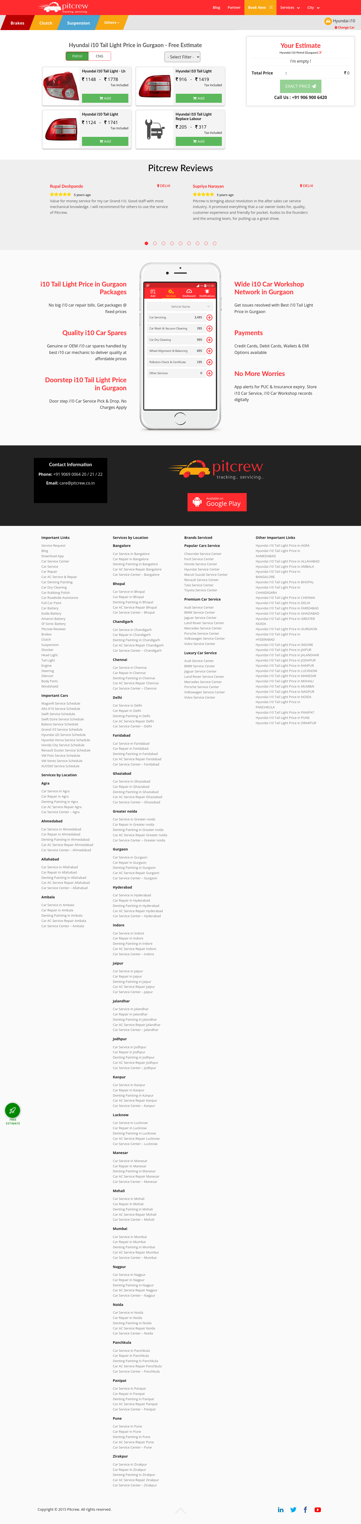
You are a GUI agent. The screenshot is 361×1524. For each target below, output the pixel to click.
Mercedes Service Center (203, 628)
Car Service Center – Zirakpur (135, 1485)
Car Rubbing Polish (55, 592)
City (313, 7)
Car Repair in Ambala (57, 910)
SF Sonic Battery (53, 623)
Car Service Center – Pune (132, 1447)
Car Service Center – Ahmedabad (66, 850)
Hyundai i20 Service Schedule (63, 734)
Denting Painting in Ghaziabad (136, 792)
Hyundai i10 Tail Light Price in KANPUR (285, 665)
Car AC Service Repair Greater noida (140, 835)
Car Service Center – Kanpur (134, 1105)
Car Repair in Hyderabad (131, 900)
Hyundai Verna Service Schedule (65, 740)
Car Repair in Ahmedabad (60, 834)
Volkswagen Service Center (204, 638)
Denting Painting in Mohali (133, 1209)
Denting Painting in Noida (132, 1323)
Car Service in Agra (55, 791)
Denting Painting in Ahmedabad (65, 839)
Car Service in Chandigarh (132, 629)
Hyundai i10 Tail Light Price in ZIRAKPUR (286, 723)
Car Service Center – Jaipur (133, 992)
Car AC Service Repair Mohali (134, 1214)
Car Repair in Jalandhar (130, 1014)
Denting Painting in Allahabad (63, 877)
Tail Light (48, 660)
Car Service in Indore (128, 933)
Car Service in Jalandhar (131, 1009)
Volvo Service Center (199, 643)
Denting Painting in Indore (132, 943)
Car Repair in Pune (127, 1431)
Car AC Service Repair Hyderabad (138, 911)
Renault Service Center (201, 580)
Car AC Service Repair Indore (134, 948)
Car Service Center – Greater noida (139, 840)
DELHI (165, 185)
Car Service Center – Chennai (134, 688)
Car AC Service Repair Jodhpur (135, 1062)
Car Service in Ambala (57, 905)
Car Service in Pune (127, 1426)
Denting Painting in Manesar (134, 1171)
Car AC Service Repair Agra (61, 807)
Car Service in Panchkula (131, 1350)
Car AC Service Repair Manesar (136, 1176)
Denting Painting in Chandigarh (136, 640)
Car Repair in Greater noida (133, 824)
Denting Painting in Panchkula (135, 1361)
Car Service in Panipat (129, 1388)
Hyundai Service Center (202, 569)
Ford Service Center (199, 559)
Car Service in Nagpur (129, 1274)
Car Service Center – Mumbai (135, 1257)
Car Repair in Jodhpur (129, 1052)
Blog (216, 7)
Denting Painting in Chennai (134, 678)
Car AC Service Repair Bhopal (135, 607)
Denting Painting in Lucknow (134, 1133)
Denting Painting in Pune (131, 1437)
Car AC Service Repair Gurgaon (136, 873)
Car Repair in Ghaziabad (131, 786)
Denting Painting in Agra (59, 801)
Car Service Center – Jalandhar (135, 1029)
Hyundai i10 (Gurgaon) (301, 52)
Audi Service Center (199, 607)
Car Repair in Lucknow (130, 1128)
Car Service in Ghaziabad (131, 781)
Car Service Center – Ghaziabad (136, 802)
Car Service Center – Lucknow (135, 1143)
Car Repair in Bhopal (128, 597)
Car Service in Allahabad (59, 867)
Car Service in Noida (128, 1312)
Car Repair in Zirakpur (129, 1469)
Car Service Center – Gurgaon (135, 878)
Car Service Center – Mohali (133, 1219)
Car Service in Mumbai (130, 1236)
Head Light (49, 655)
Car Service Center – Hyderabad (137, 916)
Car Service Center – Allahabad (64, 888)
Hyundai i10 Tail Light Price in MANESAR (286, 676)
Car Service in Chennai (130, 667)
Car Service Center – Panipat (134, 1409)
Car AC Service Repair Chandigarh (138, 645)
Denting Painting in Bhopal (133, 602)
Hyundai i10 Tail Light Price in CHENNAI (285, 597)
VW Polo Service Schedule (60, 755)
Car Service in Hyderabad (132, 895)
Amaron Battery (53, 618)
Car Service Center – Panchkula (136, 1371)
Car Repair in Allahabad (59, 872)
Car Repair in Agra (55, 796)
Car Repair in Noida (127, 1317)
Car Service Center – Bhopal (134, 612)
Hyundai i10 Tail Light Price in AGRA (283, 545)
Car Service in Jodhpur (129, 1047)
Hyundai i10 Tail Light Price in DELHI (283, 603)
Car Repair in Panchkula (131, 1355)
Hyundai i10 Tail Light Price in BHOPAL (285, 582)
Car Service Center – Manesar (135, 1181)
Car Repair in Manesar (129, 1166)
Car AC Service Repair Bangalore (137, 569)
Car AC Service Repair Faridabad (137, 759)
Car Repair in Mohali (128, 1204)
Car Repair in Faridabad (130, 748)
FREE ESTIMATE (13, 1121)
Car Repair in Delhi (127, 710)
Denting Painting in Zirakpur (134, 1474)
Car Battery (49, 608)
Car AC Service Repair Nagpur (135, 1290)
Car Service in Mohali (128, 1198)
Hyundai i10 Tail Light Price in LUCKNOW (286, 671)
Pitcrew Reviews (180, 167)
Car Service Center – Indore (133, 954)
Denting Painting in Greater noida (138, 829)
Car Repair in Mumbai (129, 1242)
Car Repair (49, 571)
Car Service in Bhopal (129, 591)
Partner (234, 7)
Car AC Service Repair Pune (133, 1442)
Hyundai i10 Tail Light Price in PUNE (283, 717)
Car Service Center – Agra (60, 812)
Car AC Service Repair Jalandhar (136, 1024)
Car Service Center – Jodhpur (134, 1068)
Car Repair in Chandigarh (132, 634)
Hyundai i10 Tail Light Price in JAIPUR (283, 649)
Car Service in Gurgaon (130, 857)
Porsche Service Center (201, 633)
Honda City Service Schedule (62, 745)
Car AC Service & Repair (59, 577)
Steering (47, 671)
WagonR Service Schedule (60, 703)
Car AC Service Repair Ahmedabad (67, 844)
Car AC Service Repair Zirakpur (136, 1480)
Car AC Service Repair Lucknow (136, 1138)
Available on (216, 502)
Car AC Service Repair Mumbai (136, 1252)
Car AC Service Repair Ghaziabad (137, 797)
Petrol (77, 56)
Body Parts (49, 681)
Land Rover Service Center (204, 623)
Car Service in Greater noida (134, 819)
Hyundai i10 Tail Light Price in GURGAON (286, 629)
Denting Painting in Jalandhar (135, 1019)
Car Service (49, 566)
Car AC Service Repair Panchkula (137, 1366)
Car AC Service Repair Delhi (133, 721)
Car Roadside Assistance (59, 597)
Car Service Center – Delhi (132, 726)
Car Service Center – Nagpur (134, 1295)
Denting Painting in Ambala (61, 915)
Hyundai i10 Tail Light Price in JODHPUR (286, 660)
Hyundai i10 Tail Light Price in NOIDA (283, 697)
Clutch (46, 639)
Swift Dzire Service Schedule (62, 719)
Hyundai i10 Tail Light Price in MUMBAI (285, 686)
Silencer (47, 676)
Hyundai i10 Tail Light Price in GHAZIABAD (287, 613)
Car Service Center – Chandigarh (137, 650)
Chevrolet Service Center (203, 553)
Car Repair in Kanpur (128, 1090)
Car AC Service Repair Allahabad (65, 882)
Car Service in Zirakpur (130, 1464)
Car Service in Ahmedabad (61, 829)
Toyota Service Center (200, 590)
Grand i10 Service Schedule (61, 729)
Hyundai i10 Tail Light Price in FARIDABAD (287, 608)
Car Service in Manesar (130, 1161)
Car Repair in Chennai (129, 673)
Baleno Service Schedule (59, 724)
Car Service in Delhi (127, 705)
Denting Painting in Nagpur (133, 1285)
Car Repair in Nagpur (129, 1280)
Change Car (344, 27)
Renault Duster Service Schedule (66, 750)
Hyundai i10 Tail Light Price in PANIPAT (285, 712)
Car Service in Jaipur (128, 971)
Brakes (46, 634)
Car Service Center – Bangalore (136, 574)
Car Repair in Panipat (129, 1393)
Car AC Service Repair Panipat (135, 1404)
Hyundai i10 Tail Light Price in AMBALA (285, 566)
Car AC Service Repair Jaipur (134, 986)
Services (290, 7)
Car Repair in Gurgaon (129, 862)
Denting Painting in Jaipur (132, 981)
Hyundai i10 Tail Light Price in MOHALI (285, 681)
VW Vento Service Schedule (61, 760)
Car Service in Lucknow (130, 1122)
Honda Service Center (200, 564)
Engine (46, 665)
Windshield (49, 686)
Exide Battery (51, 613)
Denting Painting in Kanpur (133, 1095)
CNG (99, 56)
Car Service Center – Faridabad (136, 764)
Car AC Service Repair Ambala (63, 920)
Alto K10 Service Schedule (60, 708)
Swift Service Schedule (58, 714)
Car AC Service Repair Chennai (136, 683)
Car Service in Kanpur (129, 1085)
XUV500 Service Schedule (60, 766)
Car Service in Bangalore (131, 553)
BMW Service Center (199, 612)
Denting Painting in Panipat (133, 1399)
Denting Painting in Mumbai (134, 1247)
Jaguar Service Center (200, 617)
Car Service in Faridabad (131, 743)
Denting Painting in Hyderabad (136, 905)
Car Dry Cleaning (54, 587)
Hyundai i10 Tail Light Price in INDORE (284, 644)
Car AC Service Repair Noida (134, 1328)
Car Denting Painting (56, 582)
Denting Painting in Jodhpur (134, 1057)
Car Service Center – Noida (133, 1333)
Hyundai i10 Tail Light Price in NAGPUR (285, 691)
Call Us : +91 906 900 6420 (300, 97)
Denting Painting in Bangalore (135, 564)
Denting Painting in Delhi (131, 716)
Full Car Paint (51, 603)
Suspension (50, 644)
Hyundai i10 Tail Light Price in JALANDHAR (287, 655)
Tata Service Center (199, 585)
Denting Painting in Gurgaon (134, 867)
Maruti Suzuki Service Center (206, 574)
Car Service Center (55, 561)
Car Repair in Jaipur (127, 976)
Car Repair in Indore (128, 938)
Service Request (53, 545)
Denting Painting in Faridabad (135, 753)
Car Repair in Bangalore (131, 559)
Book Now (260, 7)
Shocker (47, 649)
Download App (52, 556)
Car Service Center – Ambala (62, 926)
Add (105, 98)
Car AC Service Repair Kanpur (135, 1100)
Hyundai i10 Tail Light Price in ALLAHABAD (288, 561)
